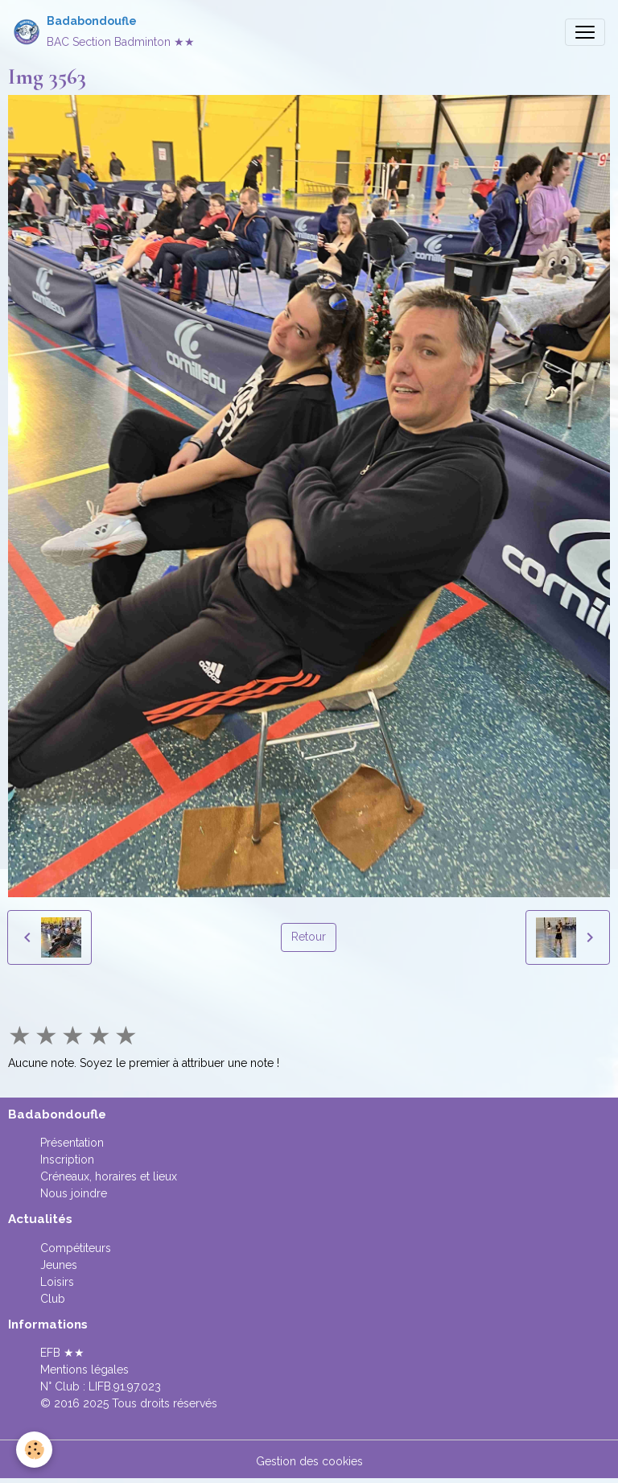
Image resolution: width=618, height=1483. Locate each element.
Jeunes (58, 1264)
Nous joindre (73, 1193)
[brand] (104, 32)
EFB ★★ (62, 1352)
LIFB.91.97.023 (125, 1386)
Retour (308, 936)
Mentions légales (84, 1369)
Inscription (67, 1159)
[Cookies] (34, 1450)
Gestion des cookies (309, 1461)
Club (52, 1298)
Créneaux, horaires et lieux (108, 1176)
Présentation (72, 1142)
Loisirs (57, 1281)
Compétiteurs (75, 1248)
